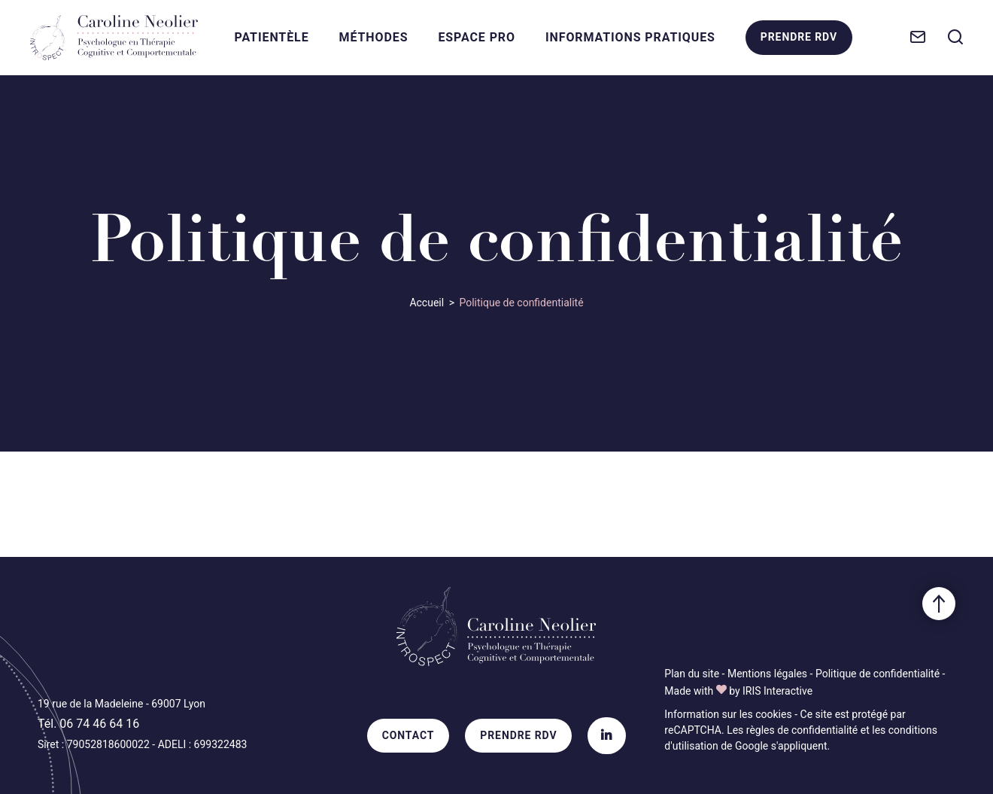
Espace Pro (476, 37)
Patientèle (272, 37)
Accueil (426, 303)
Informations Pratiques (630, 37)
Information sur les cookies (727, 714)
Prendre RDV (798, 40)
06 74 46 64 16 (99, 723)
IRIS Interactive (777, 691)
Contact (408, 735)
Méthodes (373, 37)
